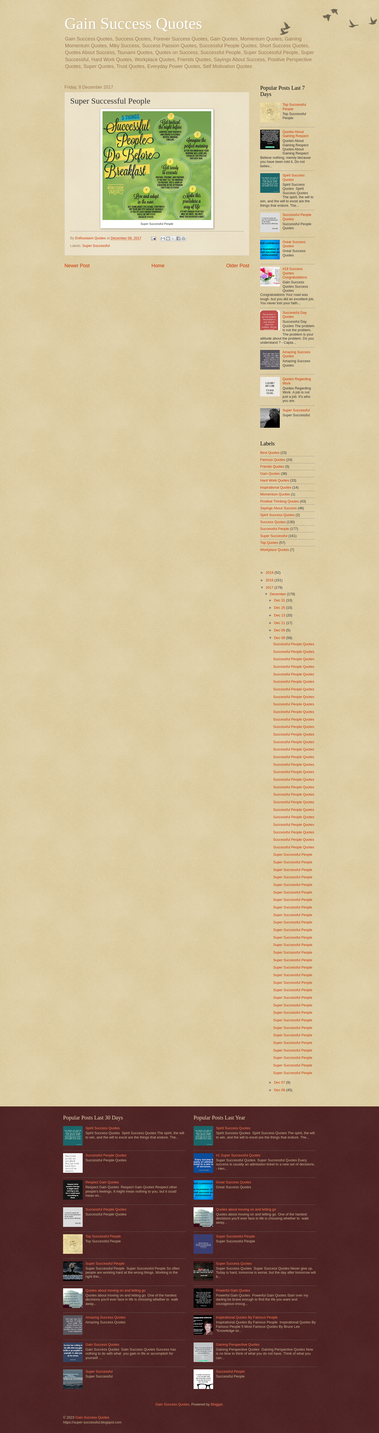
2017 (270, 587)
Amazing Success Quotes (105, 1317)
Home (157, 265)
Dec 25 (280, 608)
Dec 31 (280, 600)
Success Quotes (273, 522)
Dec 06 (280, 1090)
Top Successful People (103, 1236)
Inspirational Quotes (275, 487)
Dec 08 (280, 638)
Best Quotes (269, 453)
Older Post (237, 265)
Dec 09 (280, 630)
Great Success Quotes (233, 1182)
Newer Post (77, 265)
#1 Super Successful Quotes (238, 1155)
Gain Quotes (270, 474)
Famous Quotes (272, 460)
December (278, 594)
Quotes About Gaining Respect (295, 134)
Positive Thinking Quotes (279, 501)
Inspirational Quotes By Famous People (247, 1317)
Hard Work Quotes (274, 480)
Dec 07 (280, 1082)
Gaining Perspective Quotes (237, 1344)
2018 (270, 580)
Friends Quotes (272, 466)
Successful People (274, 529)
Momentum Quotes (275, 494)
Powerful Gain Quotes (233, 1290)
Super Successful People (292, 854)
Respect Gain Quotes (102, 1182)
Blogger (217, 1404)
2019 (270, 572)
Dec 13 (280, 615)
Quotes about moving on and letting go (115, 1290)
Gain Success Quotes (133, 23)
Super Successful (96, 246)
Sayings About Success (278, 508)
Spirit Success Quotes (293, 177)
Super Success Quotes (234, 1263)
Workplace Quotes (274, 550)
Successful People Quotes (293, 644)
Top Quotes (269, 543)
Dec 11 (280, 623)
